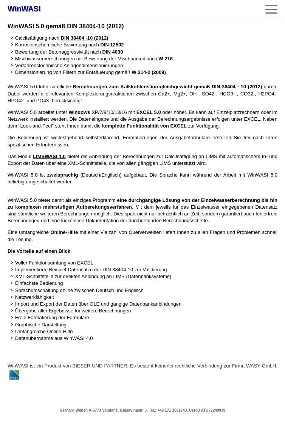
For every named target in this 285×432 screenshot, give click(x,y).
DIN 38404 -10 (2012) (84, 38)
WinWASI (24, 9)
